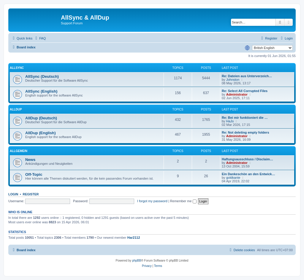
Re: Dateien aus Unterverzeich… (247, 76)
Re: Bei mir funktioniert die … (245, 117)
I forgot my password (152, 201)
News (30, 159)
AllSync (17, 67)
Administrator (237, 94)
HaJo (230, 121)
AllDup (16, 109)
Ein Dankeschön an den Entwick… (248, 174)
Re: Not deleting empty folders (245, 132)
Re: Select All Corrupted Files (244, 91)
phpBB (136, 260)
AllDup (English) (40, 133)
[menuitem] (40, 38)
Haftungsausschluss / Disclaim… (247, 159)
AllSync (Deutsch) (42, 76)
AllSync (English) (41, 91)
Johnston (233, 79)
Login (13, 194)
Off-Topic (33, 174)
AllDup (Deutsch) (41, 118)
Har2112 (133, 237)
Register (31, 194)
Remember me (183, 201)
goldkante (233, 177)
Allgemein (18, 151)
